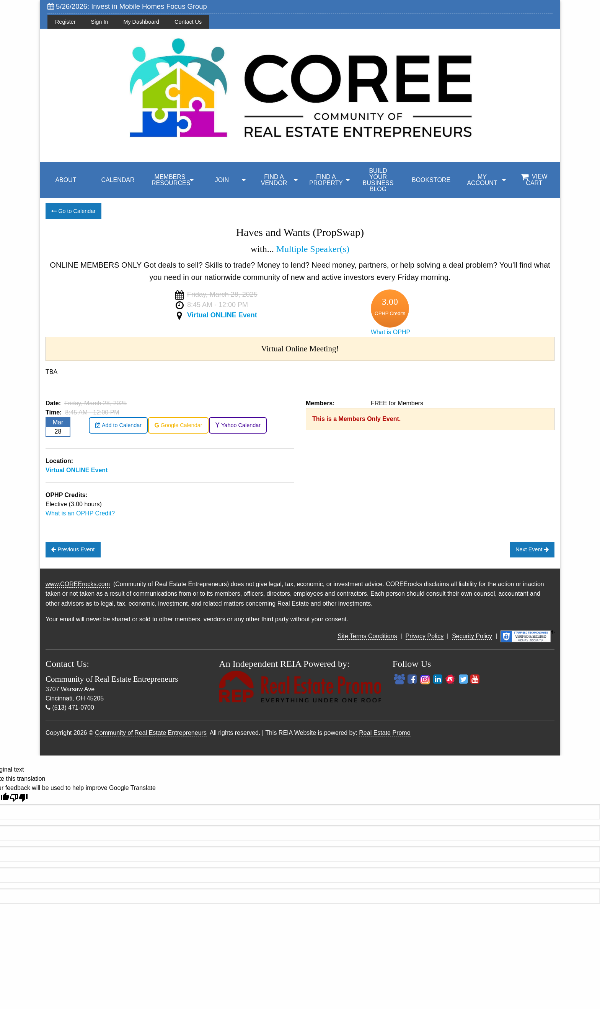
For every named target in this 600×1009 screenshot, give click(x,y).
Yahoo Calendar (238, 425)
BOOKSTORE (431, 180)
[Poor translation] (19, 798)
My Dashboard (141, 22)
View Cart (534, 179)
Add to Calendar (118, 425)
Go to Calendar (73, 211)
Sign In (99, 22)
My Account (482, 180)
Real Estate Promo (384, 733)
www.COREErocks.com (78, 584)
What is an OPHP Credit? (80, 513)
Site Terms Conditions (367, 636)
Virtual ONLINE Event (222, 315)
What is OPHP (390, 332)
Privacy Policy (425, 636)
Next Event (531, 549)
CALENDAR (117, 180)
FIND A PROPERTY (326, 180)
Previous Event (73, 549)
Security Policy (472, 636)
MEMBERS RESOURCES (171, 180)
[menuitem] (66, 180)
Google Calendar (178, 425)
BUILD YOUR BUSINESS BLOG (378, 179)
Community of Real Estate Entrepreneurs (151, 733)
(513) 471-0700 (70, 707)
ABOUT (65, 180)
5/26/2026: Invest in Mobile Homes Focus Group (127, 6)
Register (65, 22)
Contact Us (188, 22)
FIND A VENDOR (274, 180)
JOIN (222, 180)
